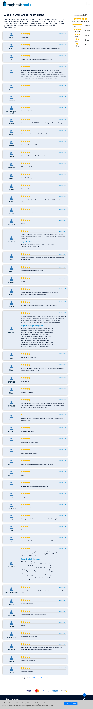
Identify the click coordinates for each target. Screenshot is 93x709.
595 (45, 678)
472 (40, 678)
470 (33, 678)
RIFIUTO (74, 703)
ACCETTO (67, 703)
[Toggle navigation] (89, 3)
